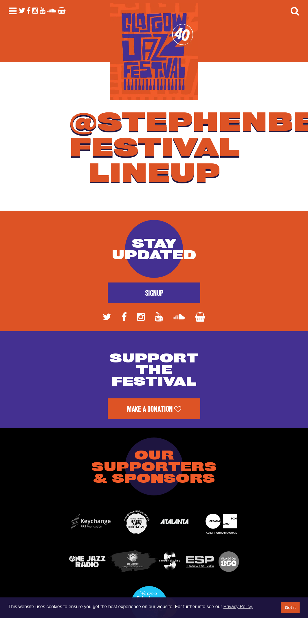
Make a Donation (154, 409)
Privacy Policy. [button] (238, 606)
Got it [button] (290, 607)
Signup (154, 293)
